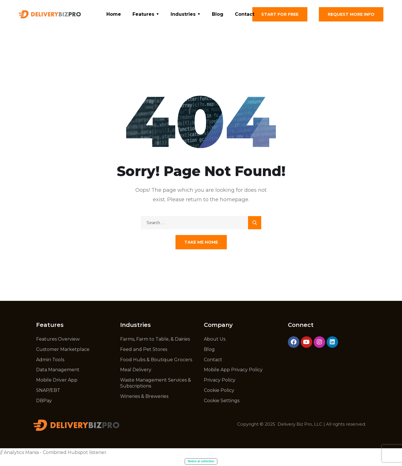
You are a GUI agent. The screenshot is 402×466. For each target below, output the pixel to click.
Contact (244, 14)
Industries (183, 14)
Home (113, 14)
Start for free (279, 14)
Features (143, 14)
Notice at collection (201, 461)
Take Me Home (201, 242)
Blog (217, 14)
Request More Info (351, 14)
